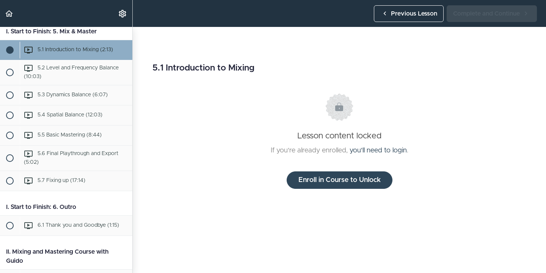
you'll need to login (378, 150)
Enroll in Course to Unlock (339, 180)
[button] (9, 13)
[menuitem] (122, 13)
